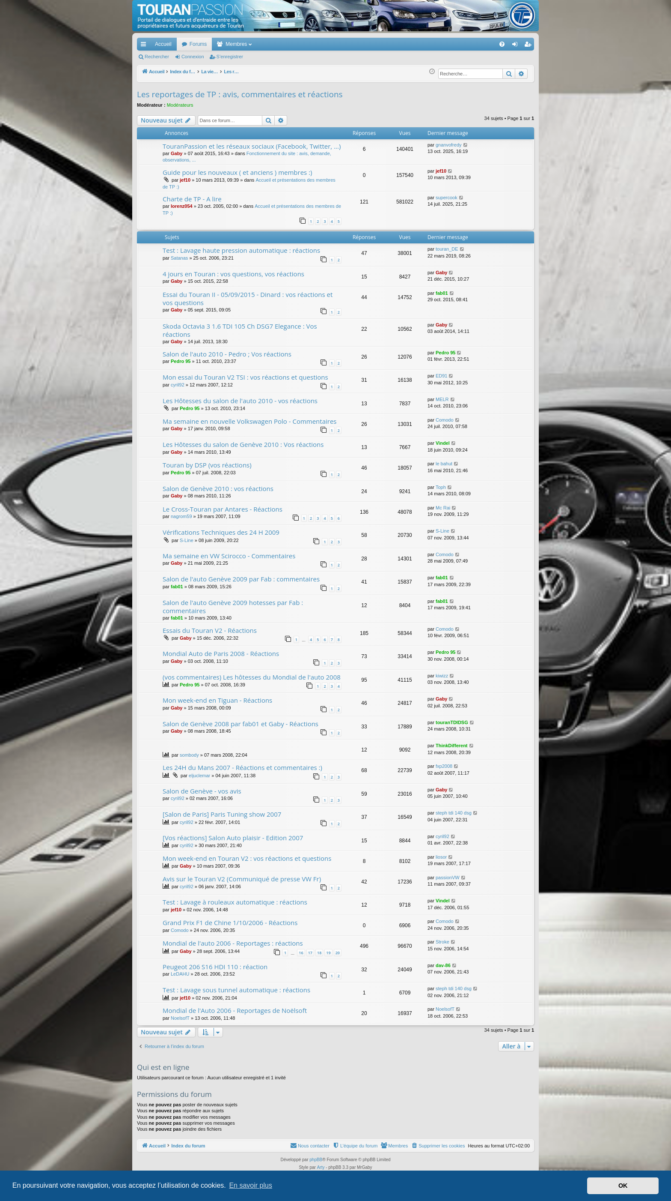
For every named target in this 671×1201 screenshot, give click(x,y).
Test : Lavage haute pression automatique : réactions (241, 250)
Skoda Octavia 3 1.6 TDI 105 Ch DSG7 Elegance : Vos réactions (240, 330)
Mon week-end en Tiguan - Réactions (217, 700)
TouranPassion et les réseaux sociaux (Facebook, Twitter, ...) (252, 146)
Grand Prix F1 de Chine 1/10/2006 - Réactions (230, 922)
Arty (321, 1167)
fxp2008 (444, 766)
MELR (442, 399)
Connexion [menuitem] (516, 46)
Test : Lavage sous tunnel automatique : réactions (236, 989)
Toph (441, 487)
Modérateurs (180, 105)
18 (319, 952)
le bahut (444, 463)
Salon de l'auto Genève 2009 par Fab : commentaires (241, 579)
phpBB (315, 1159)
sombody (189, 755)
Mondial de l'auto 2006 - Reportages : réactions (233, 943)
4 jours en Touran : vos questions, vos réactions (233, 274)
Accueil (163, 44)
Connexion (192, 56)
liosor (441, 857)
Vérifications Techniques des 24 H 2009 (221, 532)
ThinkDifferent (452, 745)
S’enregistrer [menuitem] (529, 46)
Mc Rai (443, 507)
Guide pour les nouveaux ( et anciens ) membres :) (237, 172)
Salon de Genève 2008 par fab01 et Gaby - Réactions (240, 723)
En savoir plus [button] (250, 1185)
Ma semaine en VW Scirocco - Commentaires (229, 555)
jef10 (185, 180)
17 (310, 952)
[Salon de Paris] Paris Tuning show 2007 (222, 814)
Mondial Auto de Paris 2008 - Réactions (221, 653)
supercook (446, 197)
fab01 (442, 293)
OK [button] (623, 1185)
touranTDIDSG (452, 722)
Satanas (179, 258)
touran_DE (447, 249)
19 (328, 952)
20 (338, 952)
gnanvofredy (449, 144)
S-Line (186, 540)
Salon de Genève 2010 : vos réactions (218, 488)
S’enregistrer (230, 56)
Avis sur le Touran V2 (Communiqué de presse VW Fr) (242, 879)
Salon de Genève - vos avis (202, 791)
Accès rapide (145, 46)
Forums (198, 44)
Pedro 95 (180, 361)
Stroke (442, 941)
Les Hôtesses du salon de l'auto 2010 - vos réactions (240, 400)
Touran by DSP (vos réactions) (207, 465)
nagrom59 (181, 516)
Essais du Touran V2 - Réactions (210, 630)
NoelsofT (180, 1018)
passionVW (448, 877)
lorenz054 (182, 206)
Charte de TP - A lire (192, 199)
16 (301, 952)
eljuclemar (199, 775)
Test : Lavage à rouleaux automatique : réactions (235, 902)
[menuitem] (472, 44)
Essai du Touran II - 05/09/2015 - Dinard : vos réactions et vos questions (248, 298)
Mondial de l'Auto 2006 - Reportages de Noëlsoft (235, 1010)
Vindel (443, 443)
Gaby (177, 153)
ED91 (442, 375)
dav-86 (443, 965)
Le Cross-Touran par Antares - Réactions (222, 509)
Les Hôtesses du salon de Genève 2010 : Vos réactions (243, 444)
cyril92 (177, 384)
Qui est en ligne (163, 1067)
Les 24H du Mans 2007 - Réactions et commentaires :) (242, 767)
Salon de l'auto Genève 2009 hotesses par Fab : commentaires (233, 606)
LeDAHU (180, 973)
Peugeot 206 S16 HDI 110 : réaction (215, 966)
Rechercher (157, 56)
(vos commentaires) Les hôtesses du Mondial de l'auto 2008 (252, 677)
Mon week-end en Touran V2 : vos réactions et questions (247, 858)
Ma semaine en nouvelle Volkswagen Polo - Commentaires (250, 421)
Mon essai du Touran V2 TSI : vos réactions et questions (245, 377)
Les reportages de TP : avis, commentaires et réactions (240, 94)
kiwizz (442, 675)
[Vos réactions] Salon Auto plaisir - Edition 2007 (233, 837)
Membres (236, 44)
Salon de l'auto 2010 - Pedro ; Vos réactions (227, 354)
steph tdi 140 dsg (454, 812)
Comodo (445, 419)
